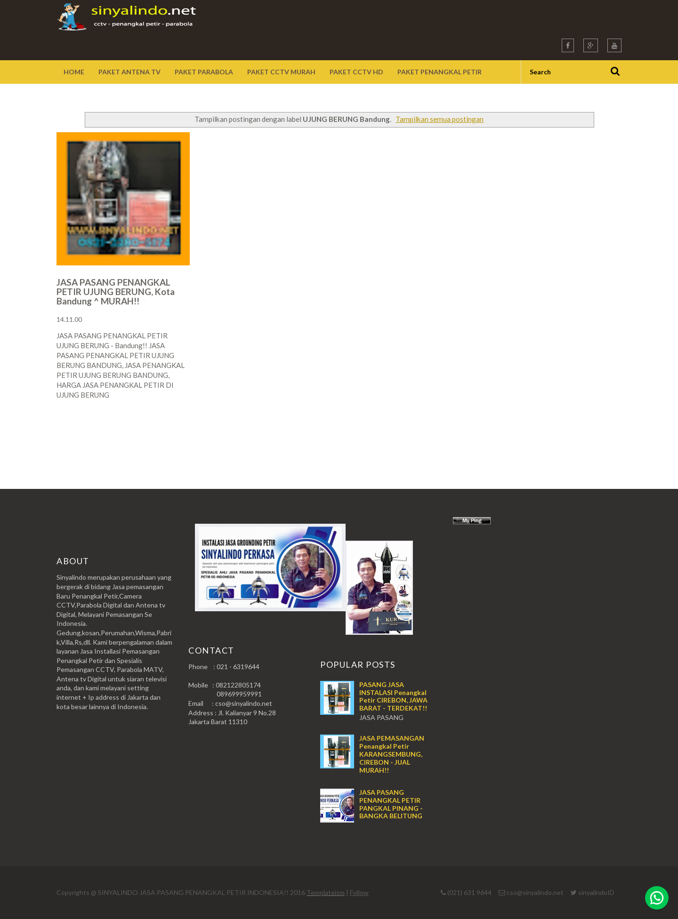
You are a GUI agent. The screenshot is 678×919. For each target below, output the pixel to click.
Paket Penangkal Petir (439, 72)
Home (74, 72)
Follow (359, 892)
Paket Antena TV (129, 72)
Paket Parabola (204, 72)
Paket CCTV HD (356, 72)
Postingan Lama (573, 431)
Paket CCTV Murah (281, 72)
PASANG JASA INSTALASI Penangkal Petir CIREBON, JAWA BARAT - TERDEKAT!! (393, 696)
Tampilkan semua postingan (440, 119)
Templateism (326, 892)
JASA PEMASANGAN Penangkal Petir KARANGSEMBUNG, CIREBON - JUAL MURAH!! (391, 754)
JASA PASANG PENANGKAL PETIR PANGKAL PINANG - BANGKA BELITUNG (391, 804)
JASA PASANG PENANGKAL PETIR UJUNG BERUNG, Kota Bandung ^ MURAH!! (115, 291)
